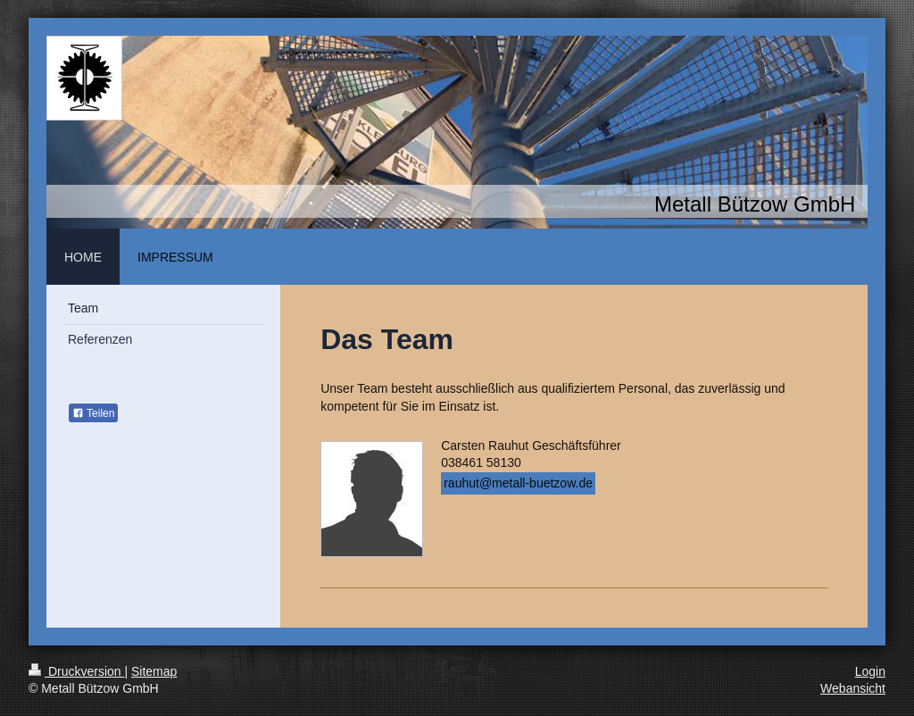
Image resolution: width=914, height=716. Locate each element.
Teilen (93, 413)
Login (870, 671)
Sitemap (154, 671)
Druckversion (76, 671)
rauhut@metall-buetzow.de (518, 483)
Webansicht (852, 688)
